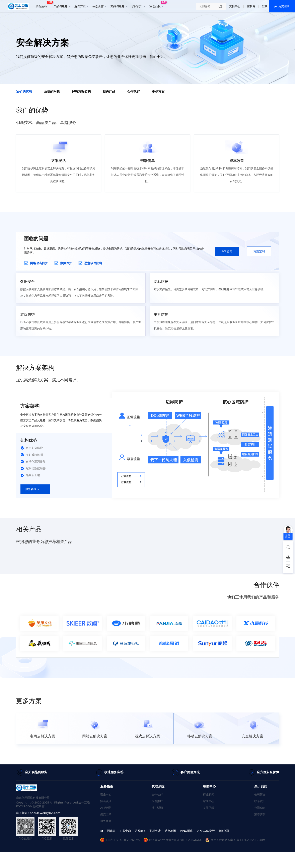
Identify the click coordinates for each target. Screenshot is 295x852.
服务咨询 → (32, 489)
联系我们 (260, 801)
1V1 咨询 (227, 251)
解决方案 (80, 6)
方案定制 (259, 251)
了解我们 (137, 6)
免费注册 (284, 6)
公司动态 (260, 808)
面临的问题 (53, 91)
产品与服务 (61, 6)
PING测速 (186, 831)
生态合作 (98, 6)
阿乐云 (111, 831)
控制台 (251, 6)
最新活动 (42, 4)
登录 (265, 6)
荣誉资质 (260, 814)
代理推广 (157, 801)
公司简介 (260, 794)
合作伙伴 (138, 91)
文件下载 (208, 808)
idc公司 (224, 831)
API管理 (105, 808)
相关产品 (112, 91)
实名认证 (106, 801)
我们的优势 (24, 91)
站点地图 (170, 831)
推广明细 (157, 808)
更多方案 (163, 91)
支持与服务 (117, 6)
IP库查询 (125, 831)
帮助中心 (208, 801)
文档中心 (234, 6)
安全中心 (106, 794)
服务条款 (106, 821)
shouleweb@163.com (45, 813)
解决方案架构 (83, 91)
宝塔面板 (156, 4)
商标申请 (155, 831)
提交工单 (106, 814)
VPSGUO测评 (206, 831)
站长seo (140, 831)
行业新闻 (208, 794)
